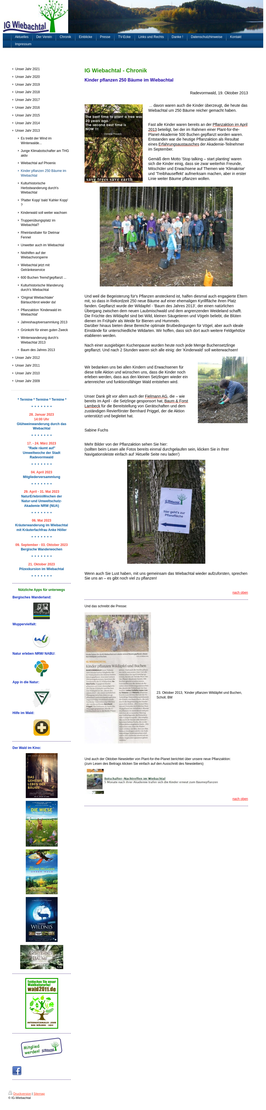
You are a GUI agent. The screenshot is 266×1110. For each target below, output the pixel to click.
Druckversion (19, 1093)
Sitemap (39, 1093)
